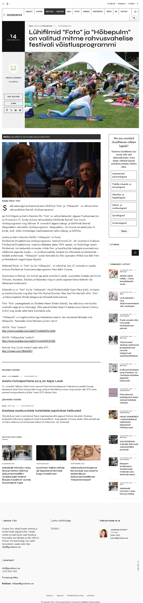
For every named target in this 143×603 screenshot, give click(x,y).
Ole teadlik (124, 316)
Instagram (122, 3)
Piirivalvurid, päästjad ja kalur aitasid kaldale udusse (129, 398)
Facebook (111, 3)
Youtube (131, 3)
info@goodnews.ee (11, 568)
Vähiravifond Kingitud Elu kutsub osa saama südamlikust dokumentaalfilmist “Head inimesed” (84, 473)
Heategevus (125, 390)
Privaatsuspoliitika (10, 577)
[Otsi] (135, 253)
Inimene (15, 376)
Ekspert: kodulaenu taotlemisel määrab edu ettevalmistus (127, 469)
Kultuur (45, 26)
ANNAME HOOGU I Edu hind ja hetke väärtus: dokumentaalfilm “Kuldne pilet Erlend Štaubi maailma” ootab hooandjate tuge (16, 475)
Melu (10, 376)
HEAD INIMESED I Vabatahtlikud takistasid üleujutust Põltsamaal (129, 422)
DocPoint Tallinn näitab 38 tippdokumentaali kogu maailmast (50, 470)
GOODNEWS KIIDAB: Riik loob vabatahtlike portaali (129, 445)
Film (50, 26)
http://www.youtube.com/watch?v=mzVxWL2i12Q (28, 341)
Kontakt (90, 596)
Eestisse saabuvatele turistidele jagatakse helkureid (41, 410)
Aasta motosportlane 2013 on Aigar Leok (32, 381)
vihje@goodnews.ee (11, 547)
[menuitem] (29, 11)
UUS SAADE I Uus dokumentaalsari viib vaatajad (129, 302)
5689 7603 (115, 535)
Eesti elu (38, 26)
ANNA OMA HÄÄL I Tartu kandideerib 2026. (127, 280)
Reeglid (60, 596)
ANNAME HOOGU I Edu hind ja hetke (127, 491)
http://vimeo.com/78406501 (17, 351)
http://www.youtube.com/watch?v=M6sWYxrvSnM (28, 331)
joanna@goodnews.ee (119, 538)
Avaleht (49, 596)
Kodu (31, 26)
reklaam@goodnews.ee (23, 583)
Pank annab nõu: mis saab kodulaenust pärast (129, 324)
